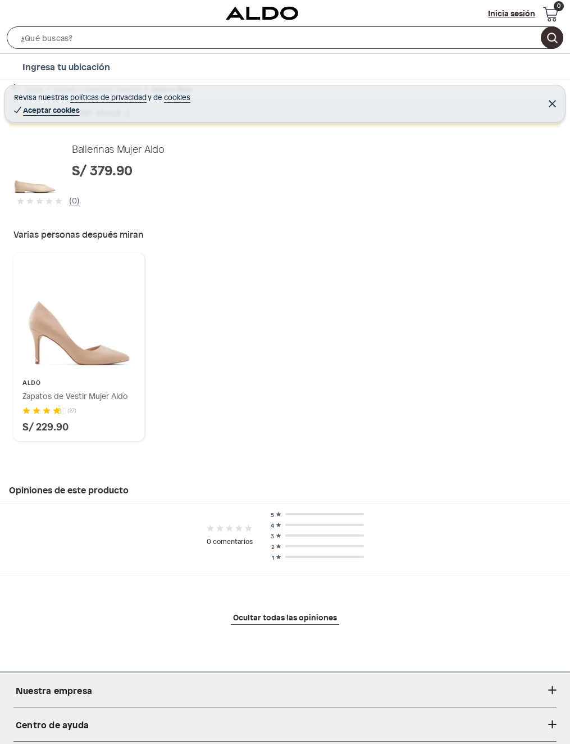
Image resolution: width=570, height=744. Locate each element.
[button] (285, 39)
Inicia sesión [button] (511, 13)
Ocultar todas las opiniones (285, 617)
